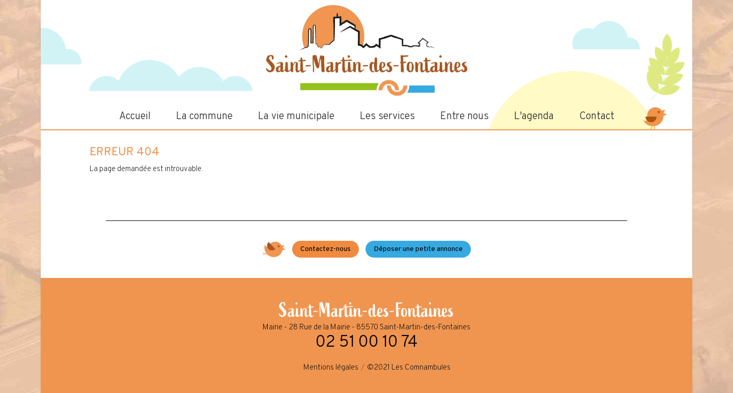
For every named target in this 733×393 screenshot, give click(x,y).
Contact (596, 116)
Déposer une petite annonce (418, 249)
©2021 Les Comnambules (408, 368)
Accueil (135, 116)
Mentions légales (330, 368)
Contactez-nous (325, 249)
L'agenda (534, 116)
